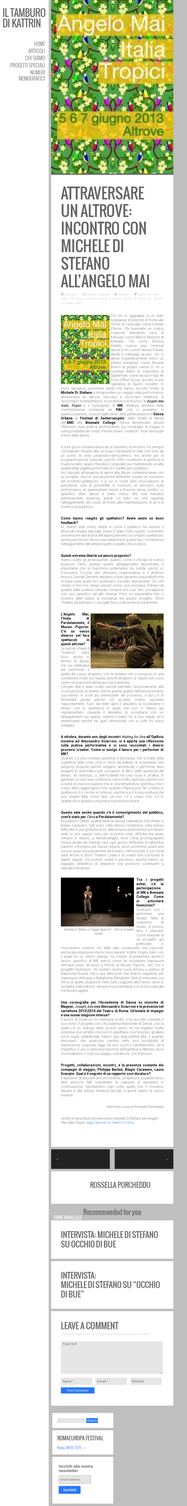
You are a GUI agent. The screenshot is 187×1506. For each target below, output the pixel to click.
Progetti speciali (27, 65)
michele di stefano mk (137, 298)
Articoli (36, 50)
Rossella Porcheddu (98, 294)
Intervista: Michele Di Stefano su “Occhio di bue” (110, 1284)
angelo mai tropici (72, 298)
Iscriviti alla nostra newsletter (76, 1468)
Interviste (123, 294)
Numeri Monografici (32, 75)
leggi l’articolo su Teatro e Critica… (111, 1122)
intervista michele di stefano (103, 298)
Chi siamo (35, 58)
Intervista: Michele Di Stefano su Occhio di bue (109, 1239)
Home (39, 43)
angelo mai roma (148, 294)
